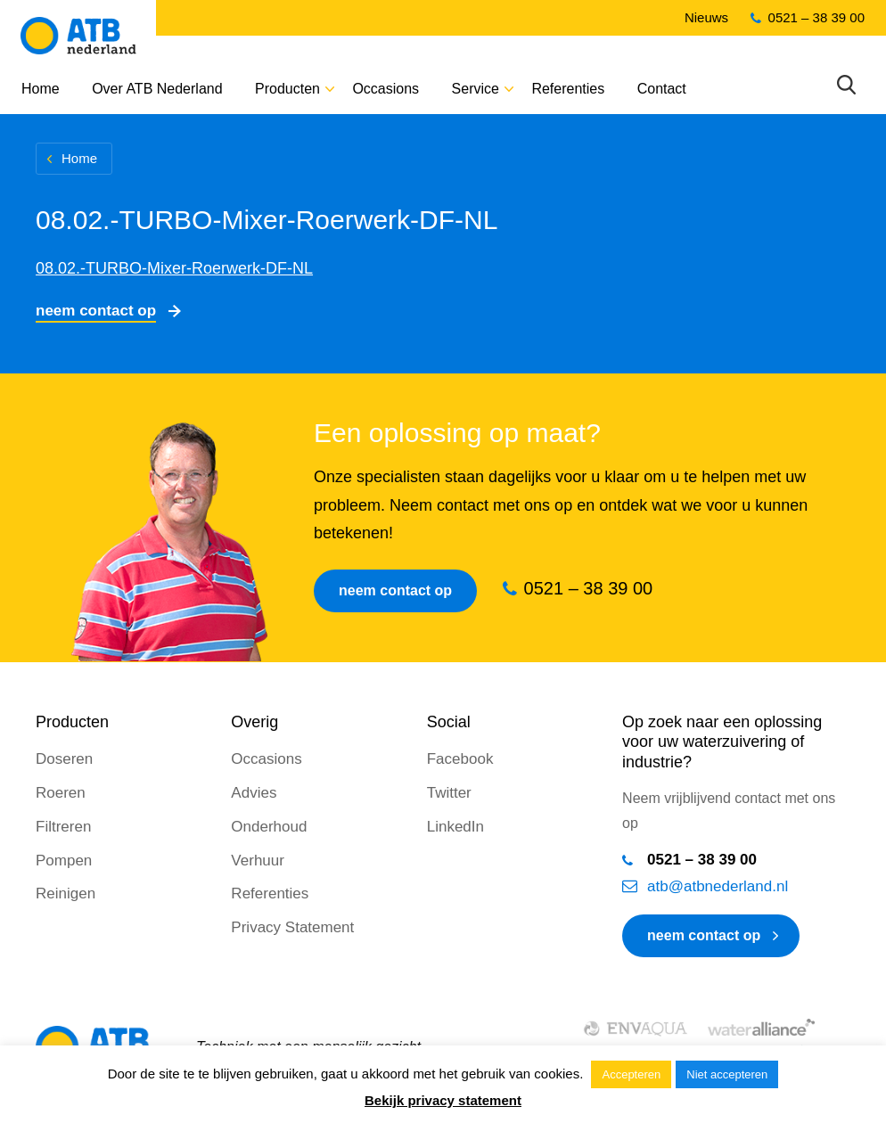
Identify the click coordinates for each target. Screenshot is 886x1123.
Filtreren (63, 826)
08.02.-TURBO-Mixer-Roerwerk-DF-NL (174, 268)
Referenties (567, 88)
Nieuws (706, 17)
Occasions (385, 88)
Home (40, 88)
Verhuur (257, 860)
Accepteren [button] (631, 1074)
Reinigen (65, 893)
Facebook (460, 758)
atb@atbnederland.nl (717, 886)
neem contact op (703, 935)
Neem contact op (96, 310)
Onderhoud (269, 826)
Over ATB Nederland (157, 88)
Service (475, 88)
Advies (253, 792)
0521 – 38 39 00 (816, 17)
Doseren (64, 758)
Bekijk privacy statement (443, 1100)
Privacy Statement (292, 927)
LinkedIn (455, 826)
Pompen (64, 860)
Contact (661, 88)
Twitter (449, 792)
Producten (287, 88)
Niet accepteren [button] (726, 1074)
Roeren (61, 792)
